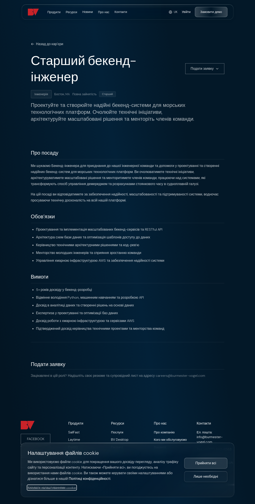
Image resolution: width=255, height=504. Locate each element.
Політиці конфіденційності (89, 478)
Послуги (117, 432)
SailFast (74, 432)
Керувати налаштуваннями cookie (52, 488)
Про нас (103, 12)
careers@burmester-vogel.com (180, 375)
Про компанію (164, 432)
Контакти (120, 12)
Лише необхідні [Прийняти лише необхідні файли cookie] (205, 476)
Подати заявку (205, 68)
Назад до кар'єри (47, 44)
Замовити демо (211, 12)
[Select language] (173, 12)
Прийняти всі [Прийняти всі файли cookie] (205, 463)
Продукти (53, 12)
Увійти (186, 12)
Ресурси (71, 12)
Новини (87, 12)
